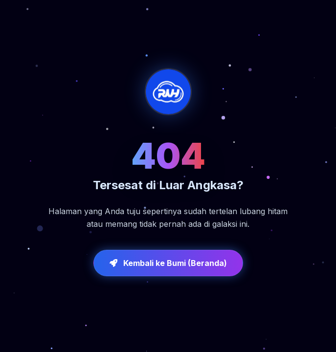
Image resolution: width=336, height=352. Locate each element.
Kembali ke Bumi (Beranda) (168, 263)
